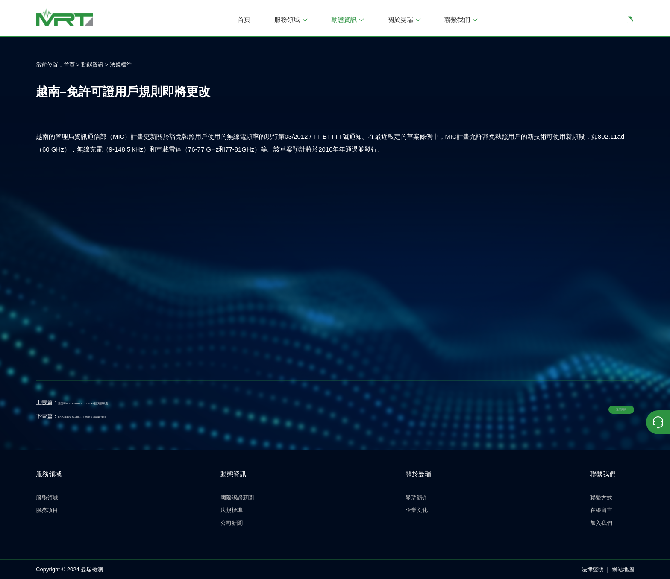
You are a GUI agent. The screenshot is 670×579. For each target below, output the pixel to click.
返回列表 (605, 409)
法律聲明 (593, 569)
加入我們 (601, 523)
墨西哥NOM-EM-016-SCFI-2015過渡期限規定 (114, 402)
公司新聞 (231, 523)
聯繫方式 (601, 497)
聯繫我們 (460, 19)
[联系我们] (658, 422)
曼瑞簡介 (417, 497)
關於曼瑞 (404, 19)
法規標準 (121, 64)
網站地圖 (623, 569)
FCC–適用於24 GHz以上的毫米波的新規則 (111, 416)
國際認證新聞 (237, 497)
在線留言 (601, 510)
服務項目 (47, 510)
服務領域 (290, 19)
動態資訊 (347, 19)
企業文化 (417, 510)
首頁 (244, 19)
